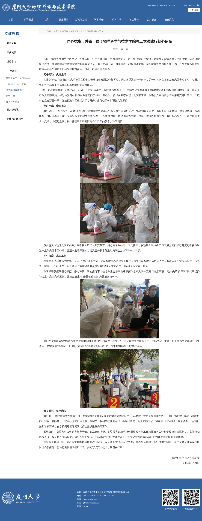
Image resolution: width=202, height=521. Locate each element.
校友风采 (169, 19)
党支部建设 (13, 109)
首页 (11, 19)
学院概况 (28, 19)
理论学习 (11, 61)
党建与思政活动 (15, 118)
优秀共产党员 (12, 102)
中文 (186, 5)
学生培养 (134, 19)
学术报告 (99, 19)
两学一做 (10, 96)
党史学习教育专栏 (15, 90)
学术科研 (116, 19)
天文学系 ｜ (176, 5)
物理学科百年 (153, 5)
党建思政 (63, 19)
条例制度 (11, 52)
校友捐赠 (194, 10)
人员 (46, 19)
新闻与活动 (81, 19)
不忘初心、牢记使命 (16, 84)
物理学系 (163, 5)
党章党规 (11, 43)
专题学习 (14, 70)
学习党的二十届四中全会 (18, 78)
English (192, 5)
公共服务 (151, 19)
